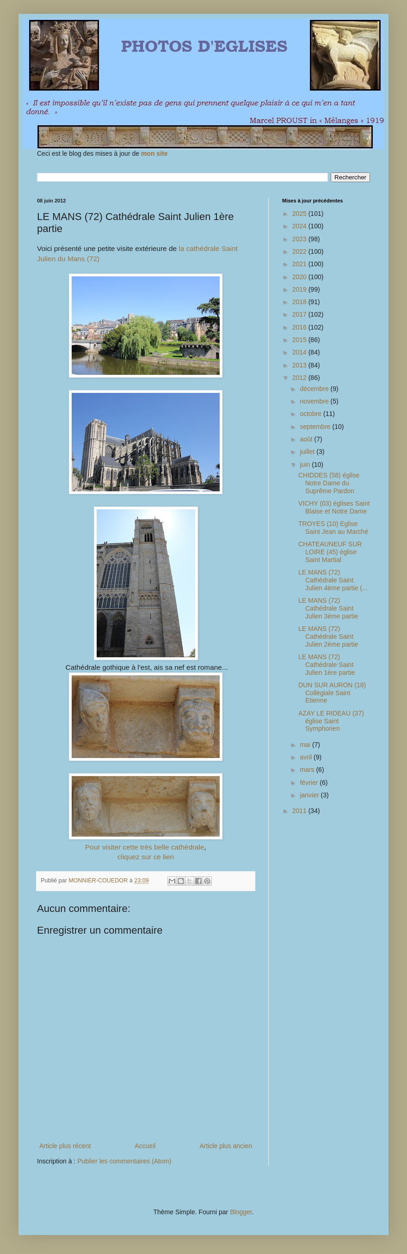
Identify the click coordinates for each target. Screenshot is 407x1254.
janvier (310, 795)
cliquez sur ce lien (145, 857)
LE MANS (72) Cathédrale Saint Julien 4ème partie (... (333, 580)
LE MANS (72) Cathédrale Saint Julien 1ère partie (326, 664)
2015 (300, 339)
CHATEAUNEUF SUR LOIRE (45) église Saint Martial (330, 551)
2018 (300, 302)
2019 (300, 289)
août (307, 439)
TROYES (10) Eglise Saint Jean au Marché (333, 527)
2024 (300, 226)
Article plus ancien (225, 1146)
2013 (300, 365)
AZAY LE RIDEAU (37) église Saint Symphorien (331, 721)
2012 (300, 377)
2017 (300, 314)
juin (306, 464)
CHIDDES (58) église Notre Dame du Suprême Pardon (328, 483)
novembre (315, 401)
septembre (316, 426)
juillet (308, 451)
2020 (300, 277)
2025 (300, 213)
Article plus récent (65, 1146)
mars (308, 769)
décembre (315, 388)
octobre (311, 413)
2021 (300, 264)
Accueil (145, 1146)
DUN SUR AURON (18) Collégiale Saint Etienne (332, 692)
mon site (154, 153)
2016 (300, 327)
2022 (300, 251)
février (310, 782)
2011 (300, 810)
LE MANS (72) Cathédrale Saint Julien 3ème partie (328, 608)
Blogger (241, 1212)
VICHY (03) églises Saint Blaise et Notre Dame (334, 507)
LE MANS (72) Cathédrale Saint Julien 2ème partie (328, 636)
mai (306, 744)
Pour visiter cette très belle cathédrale (144, 847)
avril (307, 757)
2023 (300, 239)
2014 (300, 352)
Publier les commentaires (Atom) (124, 1161)
